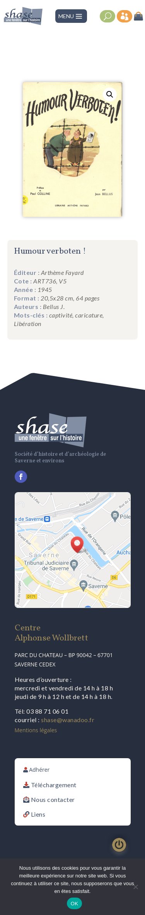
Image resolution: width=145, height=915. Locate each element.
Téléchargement (54, 784)
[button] (110, 94)
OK (74, 903)
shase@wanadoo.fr (67, 719)
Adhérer (39, 769)
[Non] (135, 887)
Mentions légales (36, 730)
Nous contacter (53, 799)
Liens (38, 814)
